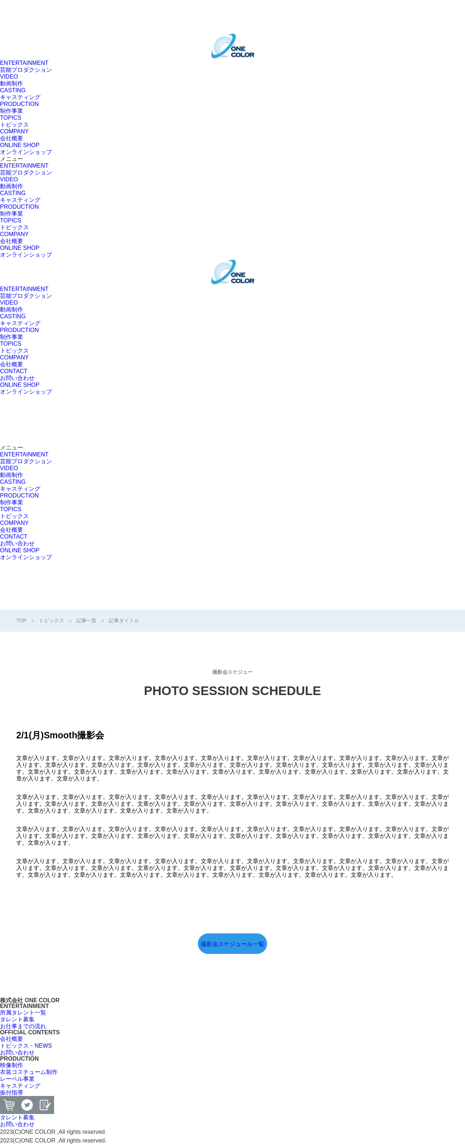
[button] (232, 158)
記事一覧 (86, 620)
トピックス (51, 620)
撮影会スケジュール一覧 (232, 944)
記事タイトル (124, 620)
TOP (21, 620)
